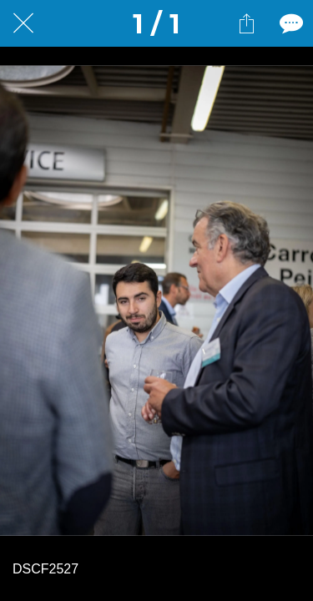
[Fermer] (23, 23)
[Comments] (290, 23)
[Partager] (246, 23)
